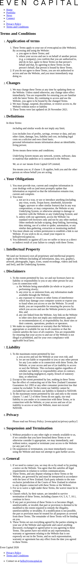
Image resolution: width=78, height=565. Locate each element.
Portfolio (10, 12)
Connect (10, 18)
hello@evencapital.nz (31, 561)
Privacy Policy (13, 24)
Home (9, 9)
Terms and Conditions (17, 26)
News (9, 15)
